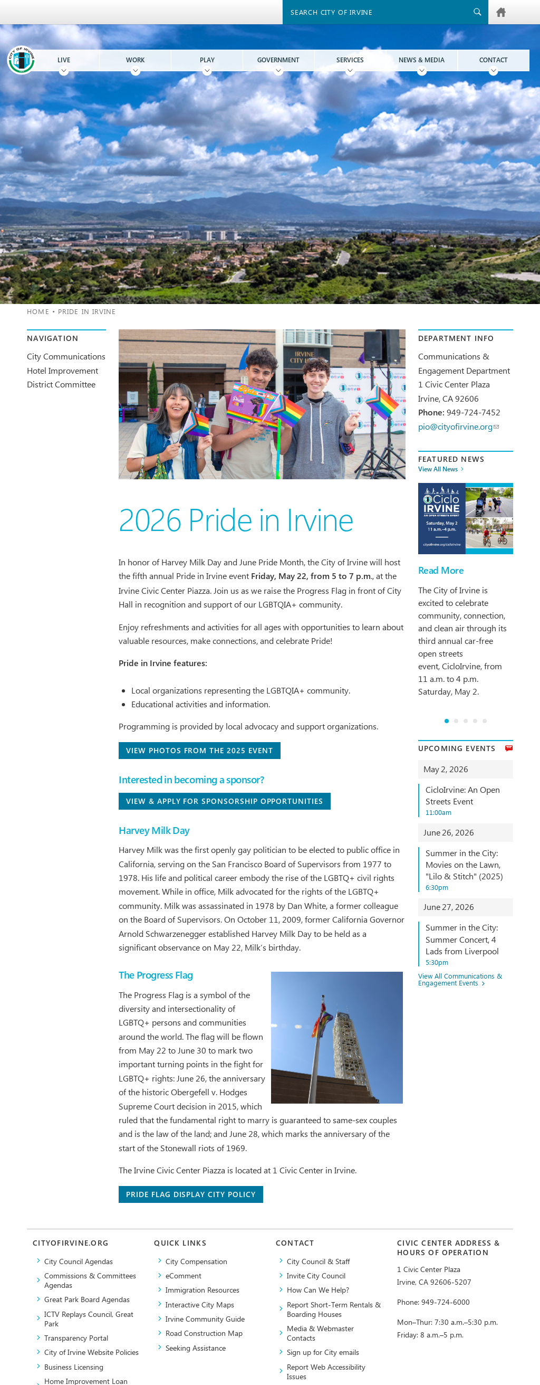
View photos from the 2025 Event (199, 750)
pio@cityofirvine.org (458, 426)
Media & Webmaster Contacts (320, 1333)
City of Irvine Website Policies (91, 1351)
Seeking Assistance (196, 1347)
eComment (183, 1275)
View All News (438, 469)
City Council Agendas (78, 1261)
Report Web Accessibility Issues (326, 1371)
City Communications (66, 356)
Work (135, 59)
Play (207, 59)
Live (63, 59)
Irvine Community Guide (205, 1318)
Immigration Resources (202, 1289)
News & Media (422, 59)
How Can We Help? (318, 1289)
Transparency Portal (76, 1337)
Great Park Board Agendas (87, 1299)
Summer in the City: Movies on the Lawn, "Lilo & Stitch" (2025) (469, 869)
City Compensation (196, 1261)
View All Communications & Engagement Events (460, 980)
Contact (493, 59)
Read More (441, 570)
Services (350, 59)
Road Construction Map (204, 1332)
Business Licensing (73, 1366)
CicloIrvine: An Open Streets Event (469, 800)
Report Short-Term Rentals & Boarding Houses (334, 1309)
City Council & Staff (318, 1261)
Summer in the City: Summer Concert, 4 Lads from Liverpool (469, 944)
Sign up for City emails (323, 1351)
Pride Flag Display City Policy (190, 1194)
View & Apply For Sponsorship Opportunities (224, 801)
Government (278, 59)
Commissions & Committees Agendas (90, 1280)
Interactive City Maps (200, 1304)
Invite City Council (316, 1275)
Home (38, 311)
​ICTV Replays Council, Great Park (88, 1318)
